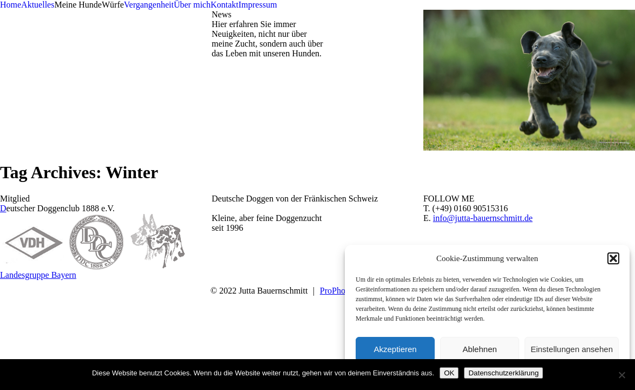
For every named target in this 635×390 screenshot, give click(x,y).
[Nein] (621, 374)
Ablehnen (479, 349)
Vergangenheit (149, 4)
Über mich (192, 4)
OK (449, 373)
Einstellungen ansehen (572, 349)
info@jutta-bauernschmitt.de (483, 218)
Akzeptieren (395, 349)
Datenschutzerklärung (503, 373)
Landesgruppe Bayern (38, 275)
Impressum (257, 4)
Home (10, 4)
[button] (613, 258)
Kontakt (225, 4)
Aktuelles (37, 4)
